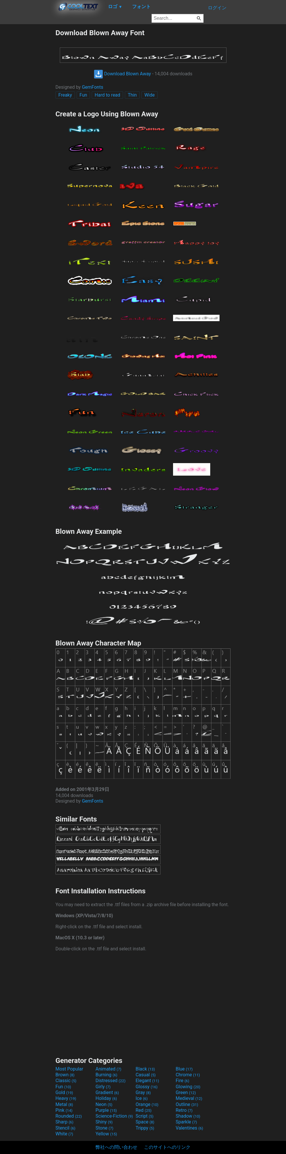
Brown (64, 1074)
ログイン (217, 7)
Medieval (189, 1098)
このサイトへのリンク (167, 1147)
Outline (187, 1104)
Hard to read (107, 95)
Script (145, 1116)
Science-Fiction (114, 1116)
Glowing (188, 1086)
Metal (64, 1104)
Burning (106, 1074)
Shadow (188, 1116)
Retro (184, 1110)
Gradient (107, 1092)
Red (144, 1110)
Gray (143, 1092)
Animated (108, 1069)
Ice (142, 1098)
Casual (146, 1074)
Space (145, 1122)
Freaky (65, 95)
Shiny (104, 1122)
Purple (106, 1110)
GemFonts (92, 87)
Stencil (65, 1128)
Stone (104, 1128)
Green (186, 1092)
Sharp (64, 1122)
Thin (132, 95)
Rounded (68, 1116)
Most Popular (69, 1069)
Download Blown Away (122, 74)
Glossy (147, 1086)
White (64, 1134)
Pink (64, 1110)
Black (145, 1069)
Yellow (106, 1134)
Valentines (189, 1128)
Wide (149, 95)
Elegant (147, 1080)
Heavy (65, 1098)
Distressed (110, 1080)
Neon (104, 1104)
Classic (65, 1080)
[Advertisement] (27, 116)
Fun (83, 95)
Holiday (106, 1098)
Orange (147, 1104)
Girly (103, 1086)
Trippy (145, 1128)
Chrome (188, 1074)
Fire (182, 1080)
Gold (64, 1092)
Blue (184, 1069)
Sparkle (186, 1122)
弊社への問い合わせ (116, 1147)
